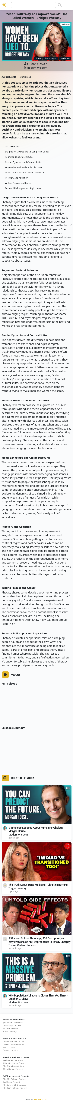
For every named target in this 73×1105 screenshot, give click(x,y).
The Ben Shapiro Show (13, 1041)
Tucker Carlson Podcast (22, 945)
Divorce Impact (50, 58)
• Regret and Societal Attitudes (19, 156)
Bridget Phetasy (37, 63)
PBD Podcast (9, 1047)
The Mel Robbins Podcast (14, 1079)
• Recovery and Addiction (16, 177)
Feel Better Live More (13, 1060)
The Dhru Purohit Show (14, 1066)
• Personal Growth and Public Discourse (23, 167)
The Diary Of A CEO (12, 1025)
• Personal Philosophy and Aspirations (22, 188)
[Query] (33, 5)
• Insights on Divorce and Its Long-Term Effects (27, 151)
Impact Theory (9, 1031)
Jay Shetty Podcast (11, 1082)
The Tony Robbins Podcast (15, 1088)
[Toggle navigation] (67, 5)
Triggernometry (17, 888)
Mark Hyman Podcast (13, 1069)
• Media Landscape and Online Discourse (24, 172)
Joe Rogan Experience (13, 1022)
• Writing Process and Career (18, 183)
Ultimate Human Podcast (14, 1063)
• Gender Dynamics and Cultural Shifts (22, 162)
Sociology (65, 24)
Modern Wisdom (35, 67)
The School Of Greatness (14, 1085)
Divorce (38, 58)
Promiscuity (65, 58)
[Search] (60, 5)
